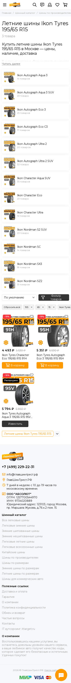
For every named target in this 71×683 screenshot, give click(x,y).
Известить (15, 424)
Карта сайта (51, 670)
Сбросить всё (12, 307)
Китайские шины (13, 552)
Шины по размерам (15, 563)
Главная (6, 12)
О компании (10, 602)
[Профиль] (50, 5)
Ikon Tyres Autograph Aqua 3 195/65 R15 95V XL (16, 415)
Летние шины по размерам (20, 573)
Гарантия (8, 597)
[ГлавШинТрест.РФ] (14, 4)
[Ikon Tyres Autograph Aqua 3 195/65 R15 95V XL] (18, 388)
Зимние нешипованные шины (22, 536)
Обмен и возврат (13, 613)
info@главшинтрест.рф (22, 474)
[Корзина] (65, 5)
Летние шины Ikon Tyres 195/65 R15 (27, 433)
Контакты (8, 623)
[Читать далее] (11, 64)
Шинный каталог (25, 12)
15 (52, 307)
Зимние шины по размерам (20, 568)
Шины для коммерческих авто (22, 579)
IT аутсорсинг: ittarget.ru (18, 629)
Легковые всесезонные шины (22, 547)
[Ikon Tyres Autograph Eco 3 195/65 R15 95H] (53, 330)
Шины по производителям (20, 557)
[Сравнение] (32, 322)
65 (41, 307)
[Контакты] (42, 5)
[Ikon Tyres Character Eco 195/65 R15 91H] (18, 330)
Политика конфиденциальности (24, 607)
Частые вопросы (13, 618)
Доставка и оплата (14, 591)
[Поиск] (34, 5)
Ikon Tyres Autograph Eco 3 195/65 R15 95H (51, 356)
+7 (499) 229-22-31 (18, 467)
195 (29, 307)
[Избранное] (57, 5)
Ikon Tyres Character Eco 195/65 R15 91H (15, 356)
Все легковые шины (15, 520)
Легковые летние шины (18, 541)
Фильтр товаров (51, 297)
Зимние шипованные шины (20, 531)
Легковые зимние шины (18, 525)
